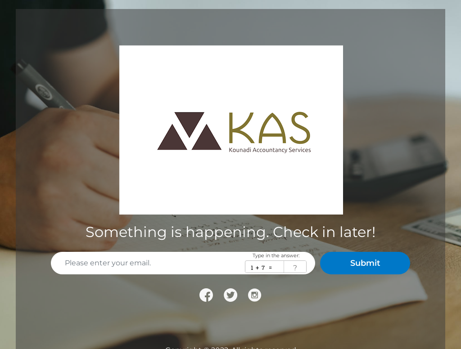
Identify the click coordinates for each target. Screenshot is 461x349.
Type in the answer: (276, 256)
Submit (365, 263)
